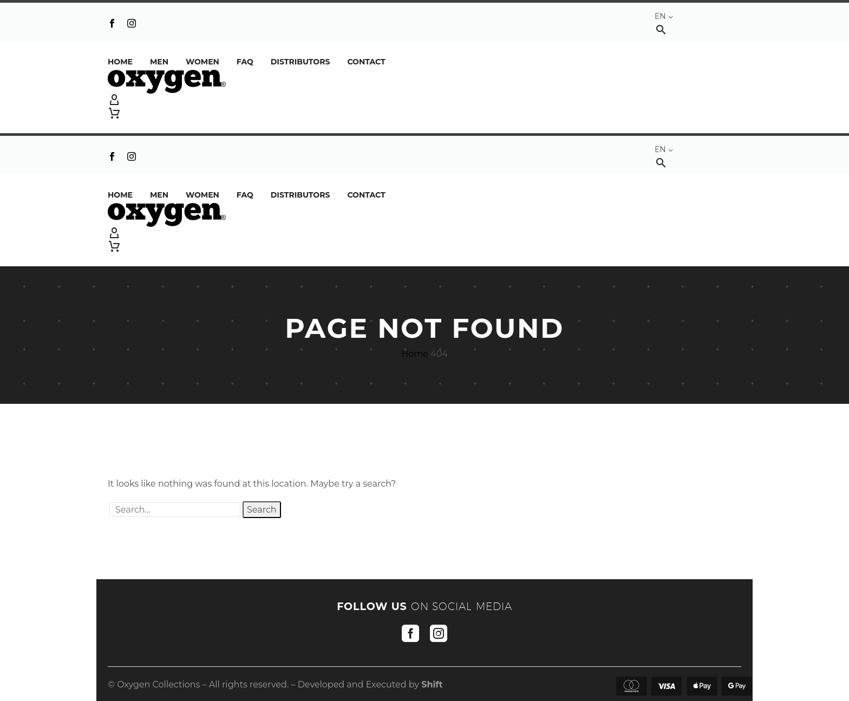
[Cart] (114, 113)
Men (159, 62)
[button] (661, 29)
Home (120, 62)
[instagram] (438, 633)
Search (262, 510)
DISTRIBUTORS (300, 62)
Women (202, 62)
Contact (366, 62)
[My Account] (424, 100)
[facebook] (410, 633)
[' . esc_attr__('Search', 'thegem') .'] (174, 509)
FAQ (245, 62)
